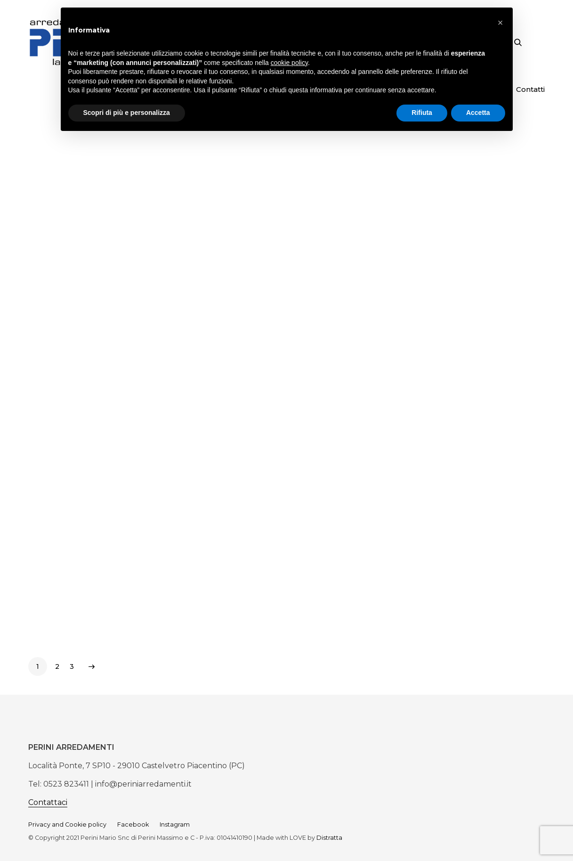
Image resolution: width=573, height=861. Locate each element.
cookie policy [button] (289, 62)
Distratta (329, 837)
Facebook (133, 824)
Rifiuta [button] (422, 112)
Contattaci (47, 802)
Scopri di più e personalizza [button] (126, 112)
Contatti (530, 89)
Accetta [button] (478, 112)
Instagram (175, 824)
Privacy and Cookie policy (67, 824)
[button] (500, 22)
